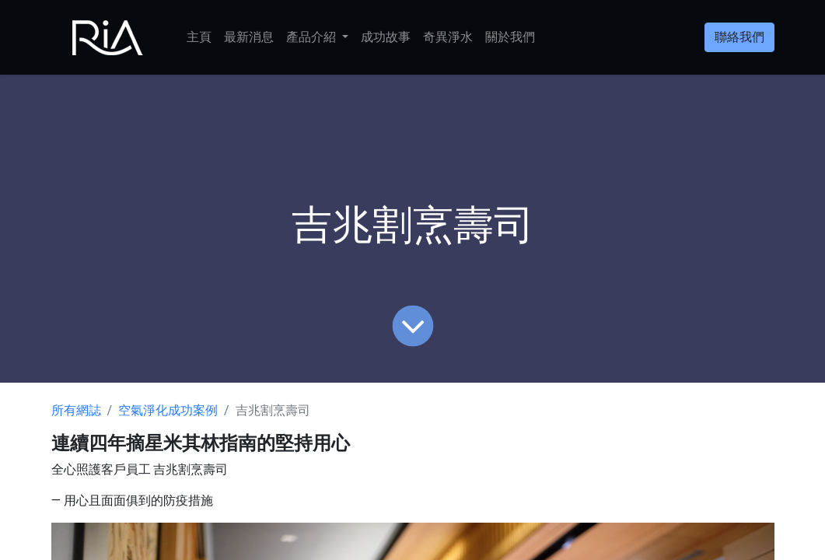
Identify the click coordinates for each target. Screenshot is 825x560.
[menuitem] (199, 37)
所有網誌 (76, 410)
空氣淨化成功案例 (168, 410)
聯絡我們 (739, 37)
